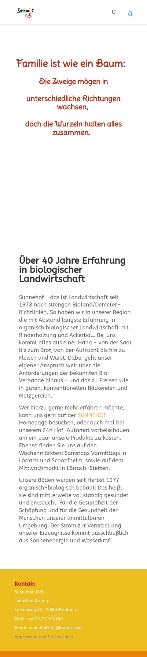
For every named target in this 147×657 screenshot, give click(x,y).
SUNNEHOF (92, 415)
